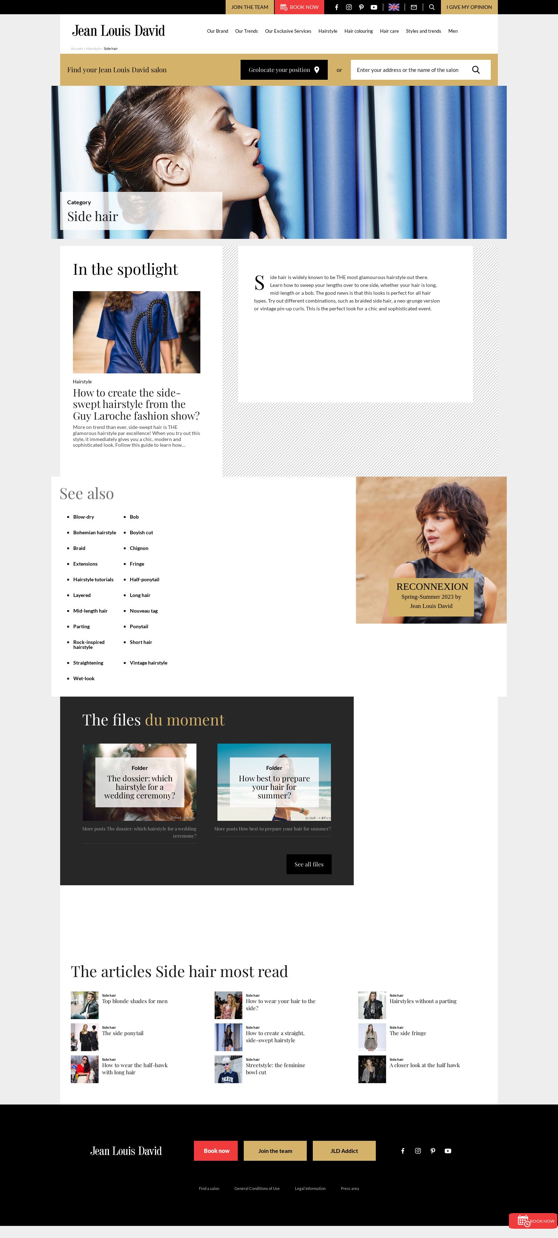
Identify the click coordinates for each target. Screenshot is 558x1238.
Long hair (140, 607)
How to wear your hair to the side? (281, 1017)
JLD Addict (350, 1163)
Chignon (139, 560)
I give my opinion (469, 7)
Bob (134, 529)
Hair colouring (360, 31)
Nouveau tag (144, 623)
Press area (350, 1200)
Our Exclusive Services (289, 31)
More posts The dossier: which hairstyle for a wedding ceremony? (139, 844)
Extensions (85, 576)
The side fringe (408, 1045)
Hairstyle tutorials (93, 591)
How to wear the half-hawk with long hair (135, 1081)
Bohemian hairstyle (94, 544)
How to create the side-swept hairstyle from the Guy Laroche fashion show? (130, 410)
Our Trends (247, 31)
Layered (82, 607)
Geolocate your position (284, 69)
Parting (81, 638)
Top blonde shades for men (135, 1013)
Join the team (249, 7)
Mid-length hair (90, 623)
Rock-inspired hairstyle (89, 656)
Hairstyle (329, 31)
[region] (361, 327)
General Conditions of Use (257, 1200)
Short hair (141, 654)
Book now (299, 7)
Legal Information (310, 1200)
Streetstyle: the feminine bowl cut (275, 1081)
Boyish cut (141, 544)
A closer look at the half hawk (425, 1077)
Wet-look (84, 690)
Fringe (137, 576)
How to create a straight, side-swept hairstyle (275, 1049)
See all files (309, 876)
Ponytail (139, 638)
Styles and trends (424, 31)
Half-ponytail (144, 591)
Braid (79, 560)
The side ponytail (122, 1045)
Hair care (390, 31)
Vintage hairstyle (148, 675)
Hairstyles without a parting (423, 1013)
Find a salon (209, 1200)
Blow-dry (83, 529)
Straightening (88, 675)
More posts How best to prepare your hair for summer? (272, 841)
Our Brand (218, 31)
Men (454, 31)
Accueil (77, 48)
